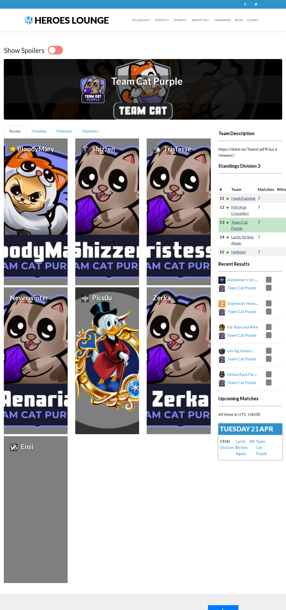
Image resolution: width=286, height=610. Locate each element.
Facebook (245, 4)
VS (252, 441)
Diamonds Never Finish (247, 303)
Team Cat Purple (241, 287)
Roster (17, 130)
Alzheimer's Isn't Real (245, 279)
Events (161, 20)
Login (252, 20)
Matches (64, 131)
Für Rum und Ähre (242, 326)
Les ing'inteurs (239, 350)
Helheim (238, 251)
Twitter (256, 4)
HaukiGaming (243, 198)
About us (199, 20)
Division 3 (250, 166)
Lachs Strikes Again (242, 447)
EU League (140, 20)
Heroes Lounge (67, 20)
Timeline (38, 131)
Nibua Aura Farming (245, 374)
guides (179, 20)
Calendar (222, 20)
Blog (239, 20)
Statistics (90, 131)
